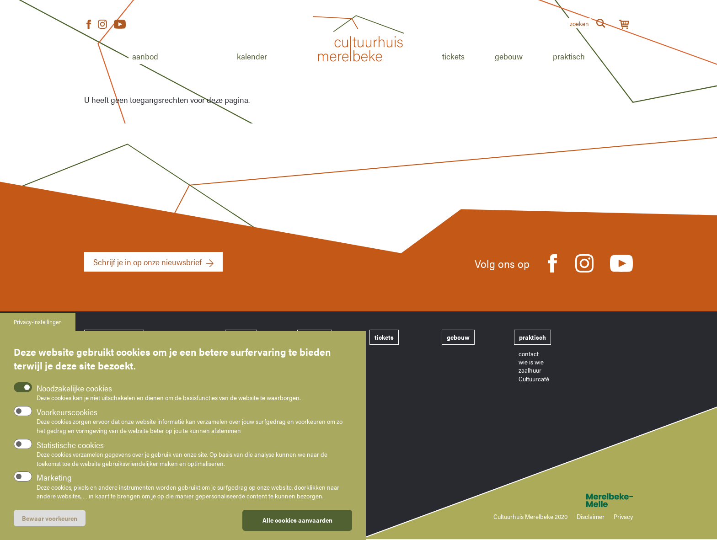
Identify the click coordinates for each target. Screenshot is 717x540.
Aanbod (145, 56)
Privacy (623, 516)
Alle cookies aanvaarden (297, 521)
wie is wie (531, 362)
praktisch (532, 337)
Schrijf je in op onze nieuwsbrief (147, 261)
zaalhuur (530, 370)
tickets (384, 337)
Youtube (120, 24)
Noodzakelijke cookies (74, 390)
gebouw (458, 337)
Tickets (453, 56)
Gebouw (509, 56)
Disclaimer (591, 516)
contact (529, 353)
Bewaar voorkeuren (49, 519)
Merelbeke (596, 500)
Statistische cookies (70, 446)
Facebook (88, 24)
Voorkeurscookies (67, 413)
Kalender (252, 56)
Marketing (54, 479)
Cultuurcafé (534, 378)
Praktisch (569, 56)
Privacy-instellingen (38, 323)
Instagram (102, 24)
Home (358, 72)
